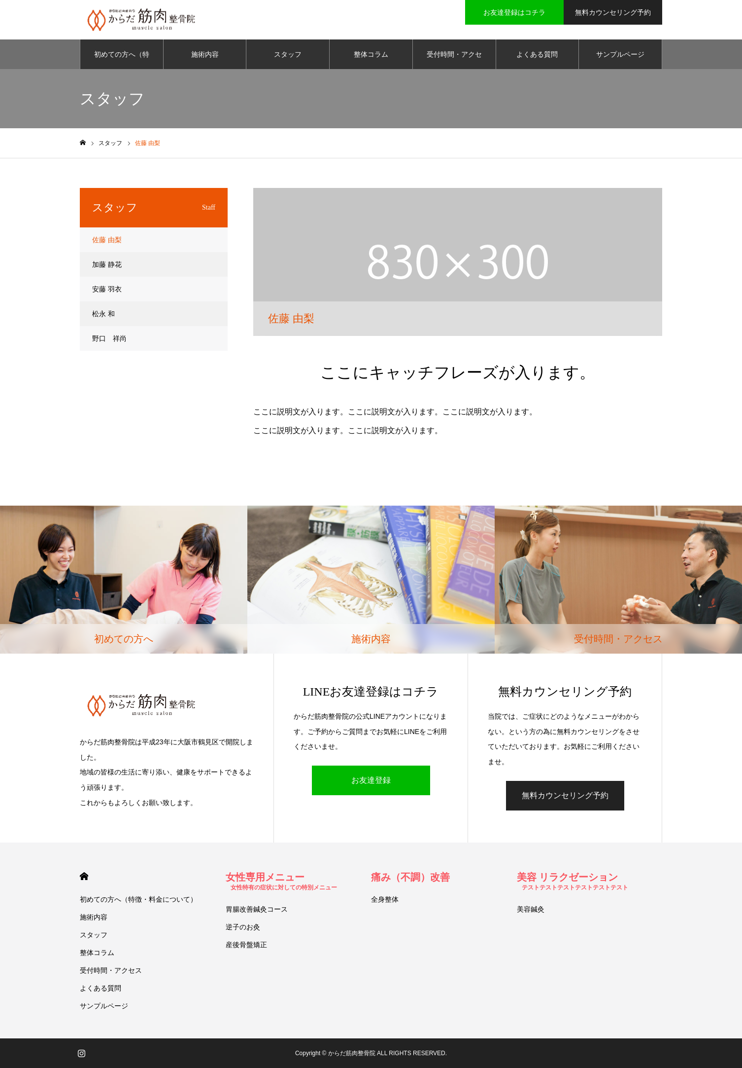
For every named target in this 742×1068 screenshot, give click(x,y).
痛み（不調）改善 (410, 877)
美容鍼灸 (530, 909)
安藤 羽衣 (107, 289)
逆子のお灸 (243, 927)
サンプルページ (620, 54)
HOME (84, 876)
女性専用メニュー (281, 881)
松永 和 (103, 314)
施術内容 (205, 54)
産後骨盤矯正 (246, 945)
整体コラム (371, 54)
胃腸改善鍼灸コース (257, 909)
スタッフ (288, 54)
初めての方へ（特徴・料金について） (121, 59)
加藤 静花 (107, 264)
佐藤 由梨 (107, 240)
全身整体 (385, 899)
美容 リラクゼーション (572, 881)
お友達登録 (371, 780)
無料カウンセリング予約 (565, 795)
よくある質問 (537, 54)
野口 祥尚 (109, 338)
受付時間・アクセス (454, 59)
